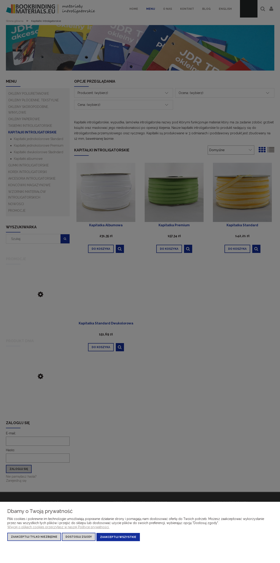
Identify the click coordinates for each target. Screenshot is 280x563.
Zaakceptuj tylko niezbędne (34, 537)
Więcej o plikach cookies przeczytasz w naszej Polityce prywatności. (58, 527)
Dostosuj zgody (79, 537)
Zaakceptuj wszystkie (118, 537)
